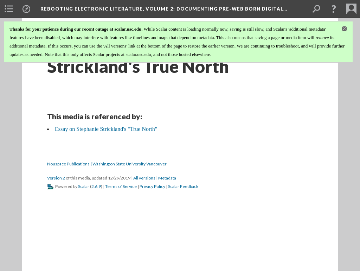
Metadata (167, 178)
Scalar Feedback (183, 186)
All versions (144, 178)
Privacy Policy (152, 186)
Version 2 (56, 178)
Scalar (83, 186)
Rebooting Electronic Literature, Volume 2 (163, 9)
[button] (333, 9)
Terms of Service (121, 186)
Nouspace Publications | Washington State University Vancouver (107, 163)
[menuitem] (9, 9)
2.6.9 (96, 186)
